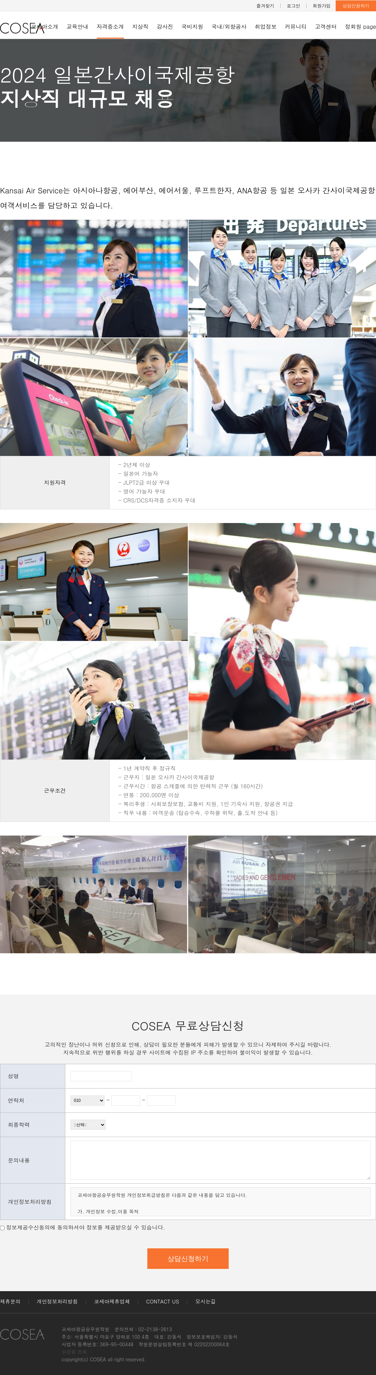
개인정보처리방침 (57, 1301)
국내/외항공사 (229, 26)
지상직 (140, 26)
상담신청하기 (356, 5)
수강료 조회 (74, 1351)
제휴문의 (10, 1301)
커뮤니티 (296, 26)
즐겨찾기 (265, 5)
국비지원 (192, 26)
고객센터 (326, 26)
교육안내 (78, 26)
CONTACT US (162, 1301)
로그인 (293, 5)
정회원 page (360, 26)
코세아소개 (44, 26)
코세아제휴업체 (112, 1301)
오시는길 (205, 1301)
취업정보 (266, 26)
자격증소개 (110, 26)
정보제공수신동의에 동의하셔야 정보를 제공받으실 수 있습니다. (85, 1227)
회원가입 (322, 5)
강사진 (165, 26)
